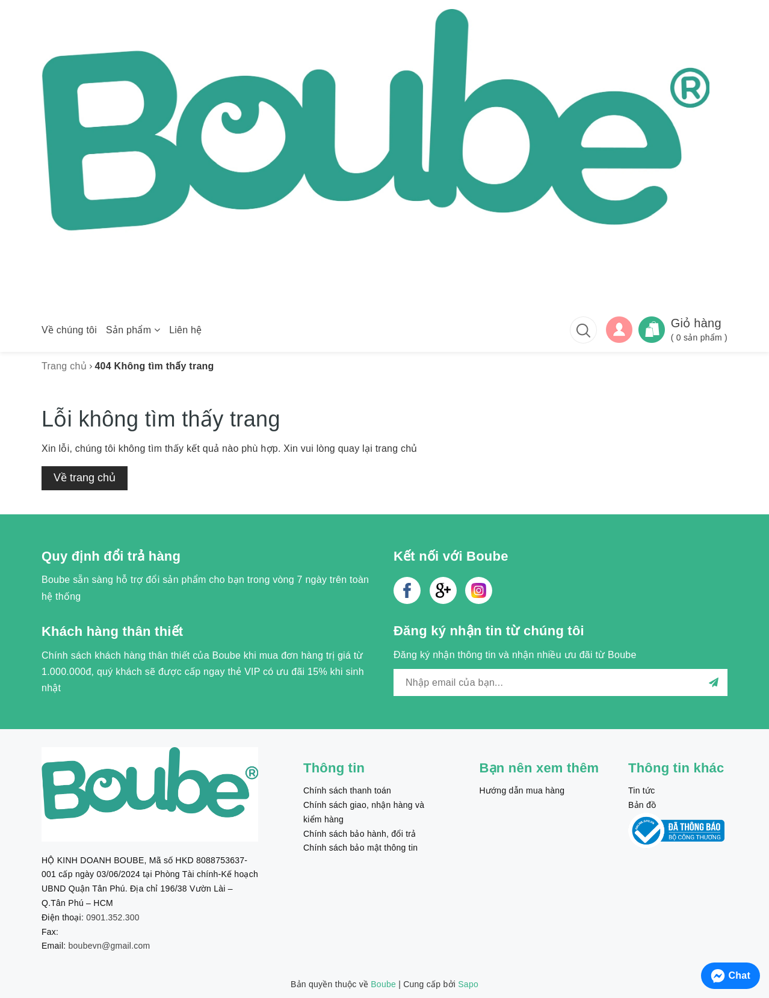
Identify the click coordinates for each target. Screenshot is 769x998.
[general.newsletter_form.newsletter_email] (560, 682)
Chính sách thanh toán (347, 790)
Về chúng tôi (69, 330)
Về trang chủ (85, 478)
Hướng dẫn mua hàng (522, 790)
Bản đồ (642, 805)
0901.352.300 (113, 917)
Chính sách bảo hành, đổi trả (359, 834)
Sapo (468, 984)
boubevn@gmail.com (109, 945)
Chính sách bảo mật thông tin (360, 847)
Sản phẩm (133, 330)
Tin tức (641, 790)
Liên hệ (185, 330)
